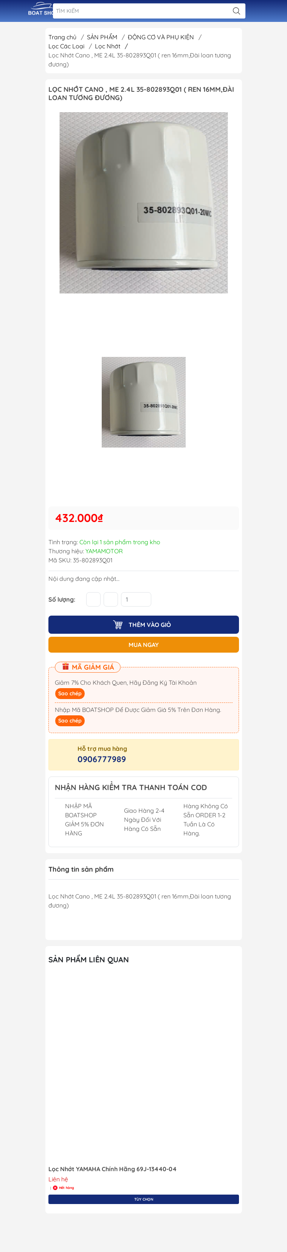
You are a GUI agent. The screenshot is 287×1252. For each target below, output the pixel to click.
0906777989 (102, 759)
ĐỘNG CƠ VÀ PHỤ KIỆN (161, 37)
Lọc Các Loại (67, 46)
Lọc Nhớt (111, 46)
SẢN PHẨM (103, 37)
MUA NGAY (144, 644)
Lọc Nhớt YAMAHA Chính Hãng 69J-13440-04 (112, 1169)
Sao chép (70, 693)
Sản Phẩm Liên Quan (88, 959)
